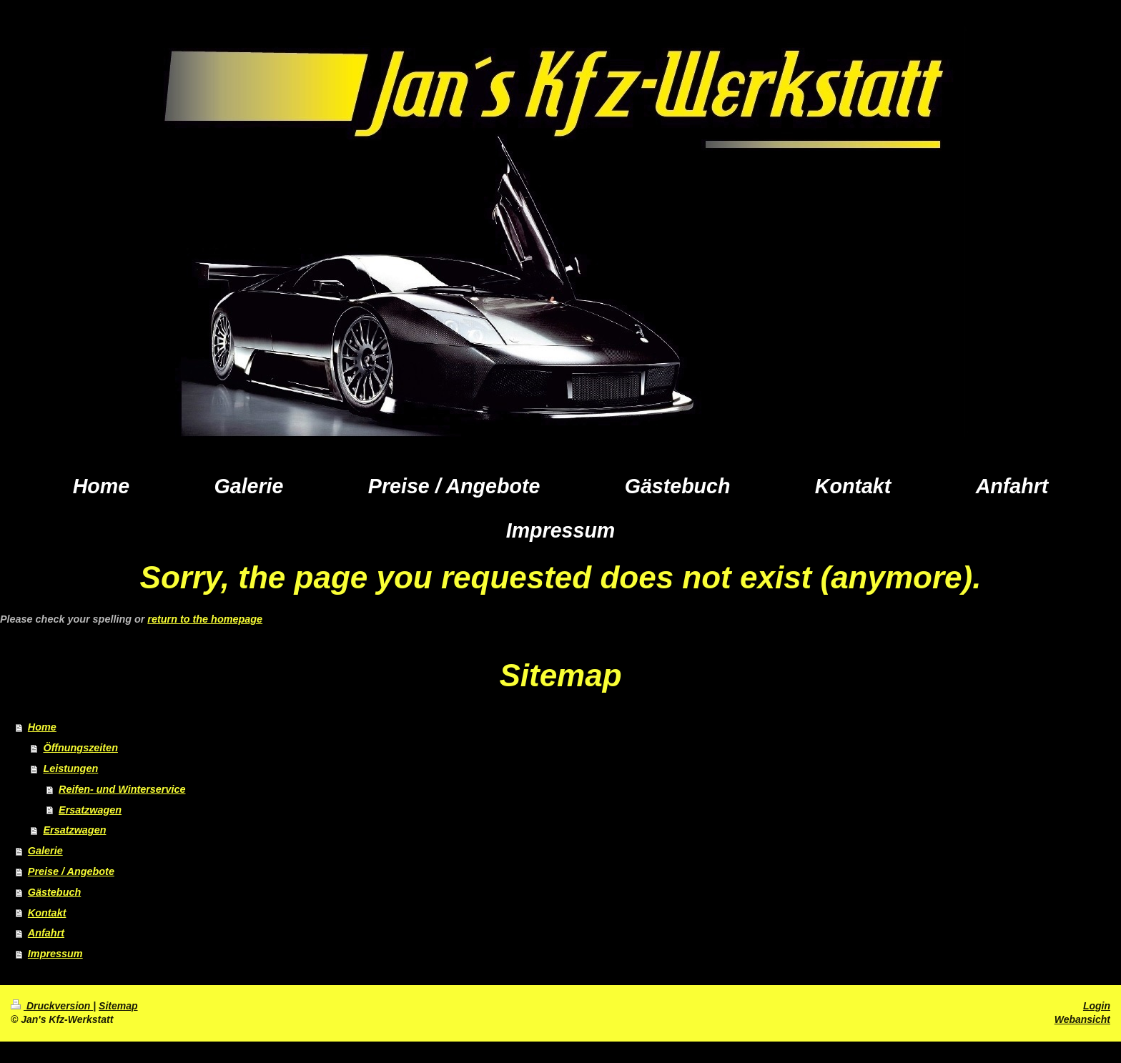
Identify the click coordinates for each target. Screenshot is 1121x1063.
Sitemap (118, 1006)
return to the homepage (204, 619)
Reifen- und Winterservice (122, 789)
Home (42, 727)
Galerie (45, 850)
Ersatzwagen (90, 810)
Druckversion (52, 1006)
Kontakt (47, 913)
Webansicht (1082, 1019)
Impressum (55, 953)
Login (1096, 1006)
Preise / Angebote (71, 871)
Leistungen (70, 768)
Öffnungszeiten (80, 747)
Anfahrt (46, 933)
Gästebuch (54, 892)
